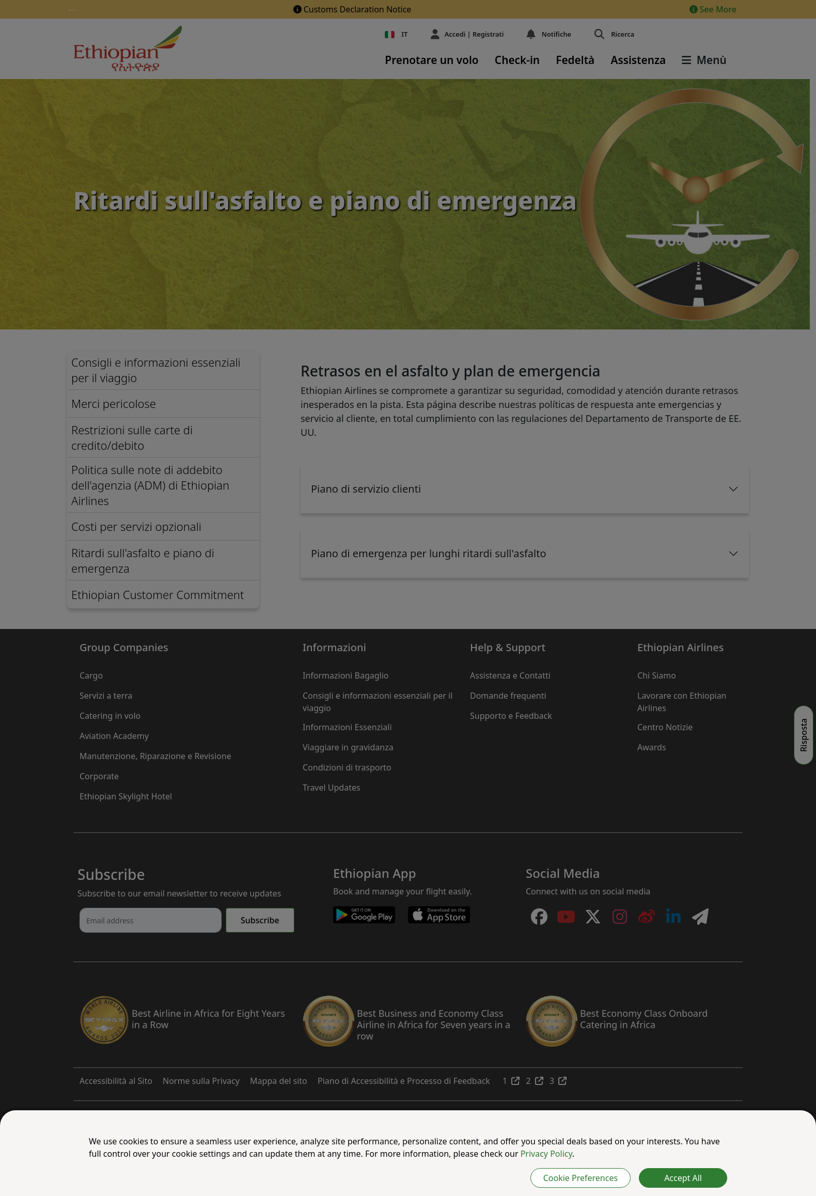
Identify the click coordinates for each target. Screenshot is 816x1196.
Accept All (683, 1178)
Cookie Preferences (580, 1178)
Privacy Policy (546, 1153)
